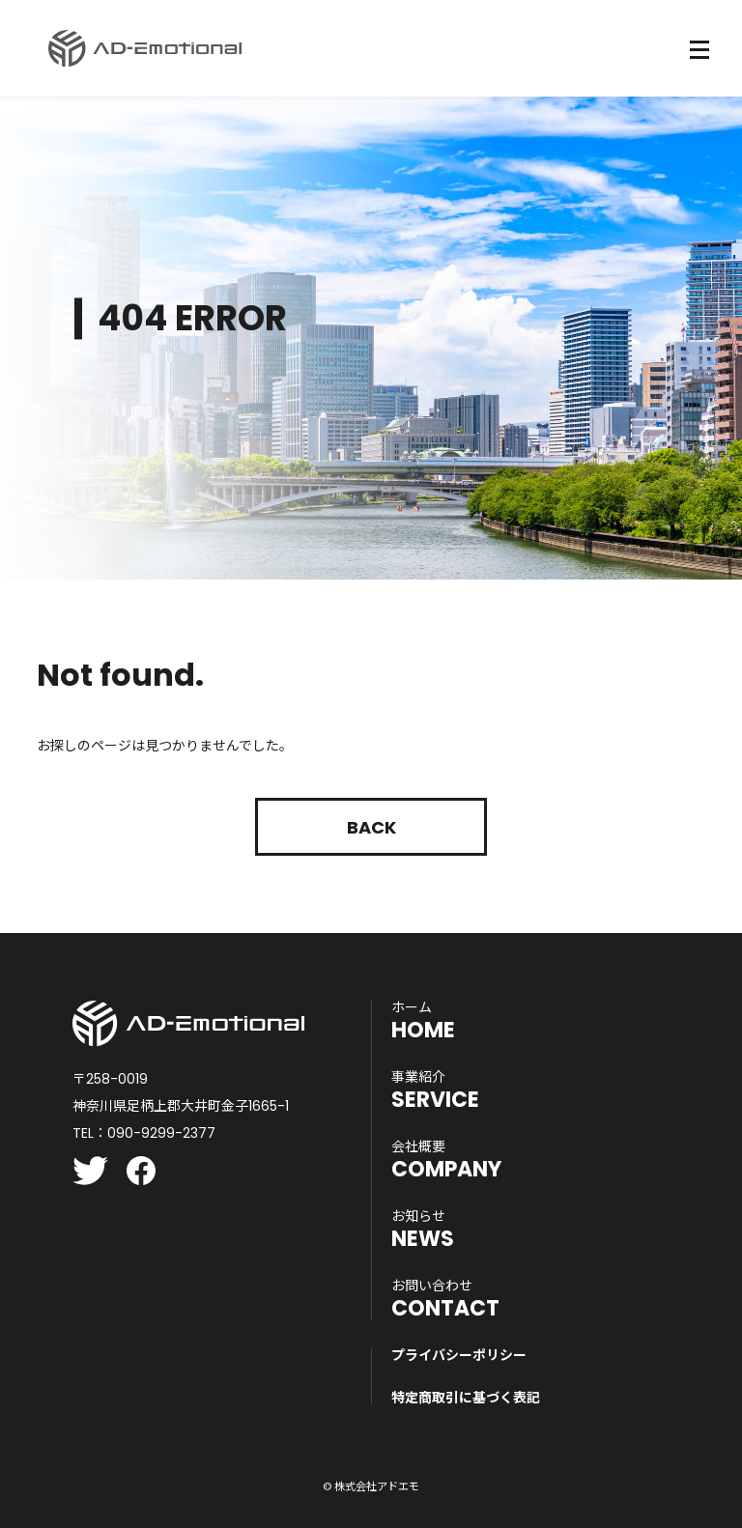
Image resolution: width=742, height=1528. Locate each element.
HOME (423, 1021)
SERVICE (435, 1090)
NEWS (422, 1229)
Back (371, 827)
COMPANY (446, 1160)
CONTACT (445, 1299)
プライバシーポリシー (459, 1355)
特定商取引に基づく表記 (465, 1397)
